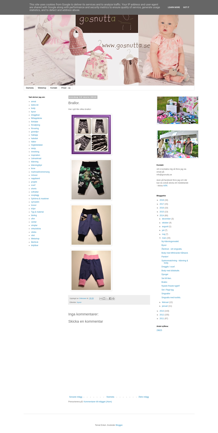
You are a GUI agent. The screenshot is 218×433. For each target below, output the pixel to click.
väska (33, 232)
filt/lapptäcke (36, 118)
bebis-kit (35, 105)
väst (33, 235)
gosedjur (35, 132)
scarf (33, 185)
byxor (79, 302)
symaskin (35, 202)
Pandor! (164, 257)
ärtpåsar (34, 245)
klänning (35, 162)
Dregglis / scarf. (168, 267)
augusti (165, 226)
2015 (162, 212)
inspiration (35, 155)
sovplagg (35, 195)
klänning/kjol (36, 165)
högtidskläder (37, 145)
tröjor (33, 208)
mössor (34, 175)
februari (165, 302)
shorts (34, 188)
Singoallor (165, 293)
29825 (159, 330)
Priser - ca (65, 88)
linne (33, 168)
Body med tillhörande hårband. (174, 253)
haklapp (34, 135)
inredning (35, 152)
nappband (35, 178)
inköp (33, 148)
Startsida (30, 88)
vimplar (34, 225)
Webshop (42, 88)
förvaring (35, 128)
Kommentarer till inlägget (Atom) (98, 402)
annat (33, 101)
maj (164, 234)
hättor (33, 142)
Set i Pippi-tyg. (167, 290)
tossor (34, 205)
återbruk (34, 242)
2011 (162, 318)
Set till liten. (166, 278)
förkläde (34, 122)
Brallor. (164, 282)
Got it (186, 7)
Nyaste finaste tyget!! (170, 286)
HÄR (165, 186)
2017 (162, 204)
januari (165, 306)
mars (164, 238)
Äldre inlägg (143, 397)
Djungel (164, 274)
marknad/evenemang (40, 172)
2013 (162, 311)
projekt (34, 182)
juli (163, 230)
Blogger (119, 425)
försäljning (35, 125)
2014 (162, 215)
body (33, 108)
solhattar (35, 192)
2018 (162, 200)
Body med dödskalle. (170, 270)
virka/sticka (36, 228)
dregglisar (35, 115)
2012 (162, 315)
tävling (34, 215)
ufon (33, 218)
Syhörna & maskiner (40, 198)
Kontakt (53, 88)
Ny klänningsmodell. (170, 241)
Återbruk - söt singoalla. (171, 249)
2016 (162, 208)
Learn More (174, 7)
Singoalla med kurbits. (171, 297)
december (166, 219)
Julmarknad (36, 158)
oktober (165, 223)
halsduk (34, 138)
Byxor (163, 245)
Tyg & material (37, 212)
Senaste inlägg (75, 397)
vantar (34, 222)
